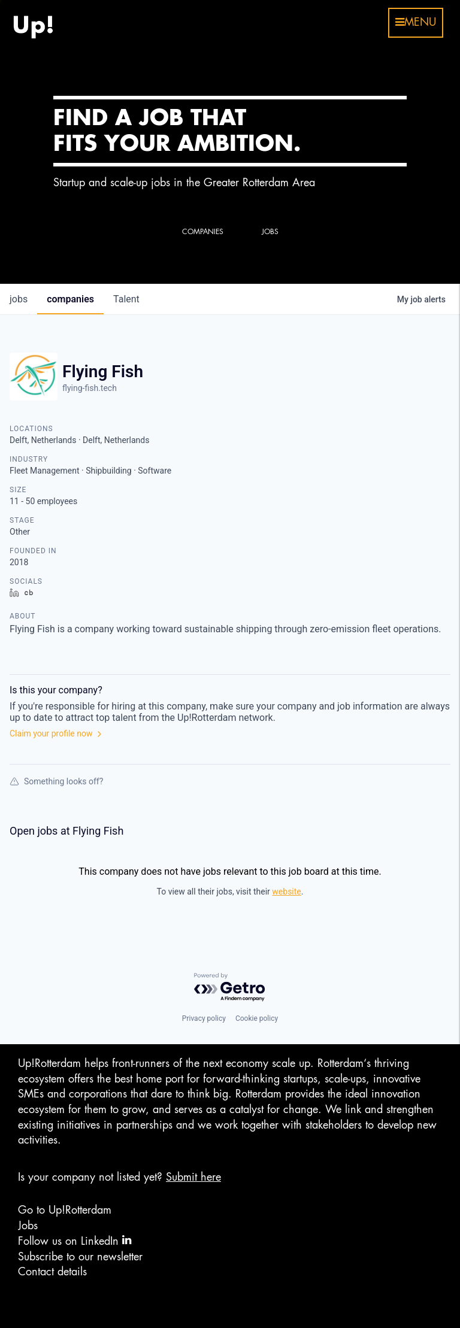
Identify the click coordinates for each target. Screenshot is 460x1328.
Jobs (28, 1225)
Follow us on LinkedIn (74, 1240)
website (286, 891)
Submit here (193, 1177)
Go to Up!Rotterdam (64, 1210)
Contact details (52, 1271)
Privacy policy (204, 1018)
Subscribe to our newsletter (80, 1256)
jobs (19, 299)
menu (415, 22)
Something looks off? (56, 781)
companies (70, 299)
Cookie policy (256, 1018)
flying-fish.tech (89, 388)
